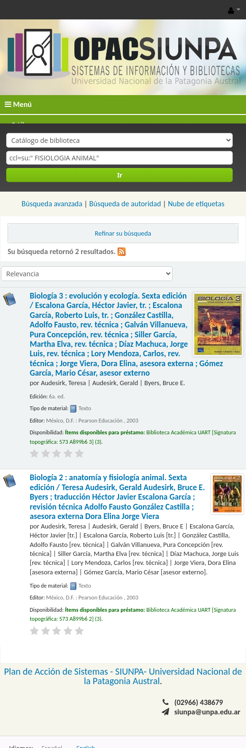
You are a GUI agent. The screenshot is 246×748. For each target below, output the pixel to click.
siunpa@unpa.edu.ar (207, 711)
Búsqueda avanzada (52, 203)
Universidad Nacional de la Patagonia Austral (163, 676)
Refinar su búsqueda (123, 233)
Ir (119, 174)
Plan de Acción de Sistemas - (59, 671)
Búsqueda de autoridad (125, 203)
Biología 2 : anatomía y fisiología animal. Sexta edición (117, 497)
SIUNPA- (132, 671)
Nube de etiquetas (196, 203)
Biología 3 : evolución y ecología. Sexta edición (126, 334)
